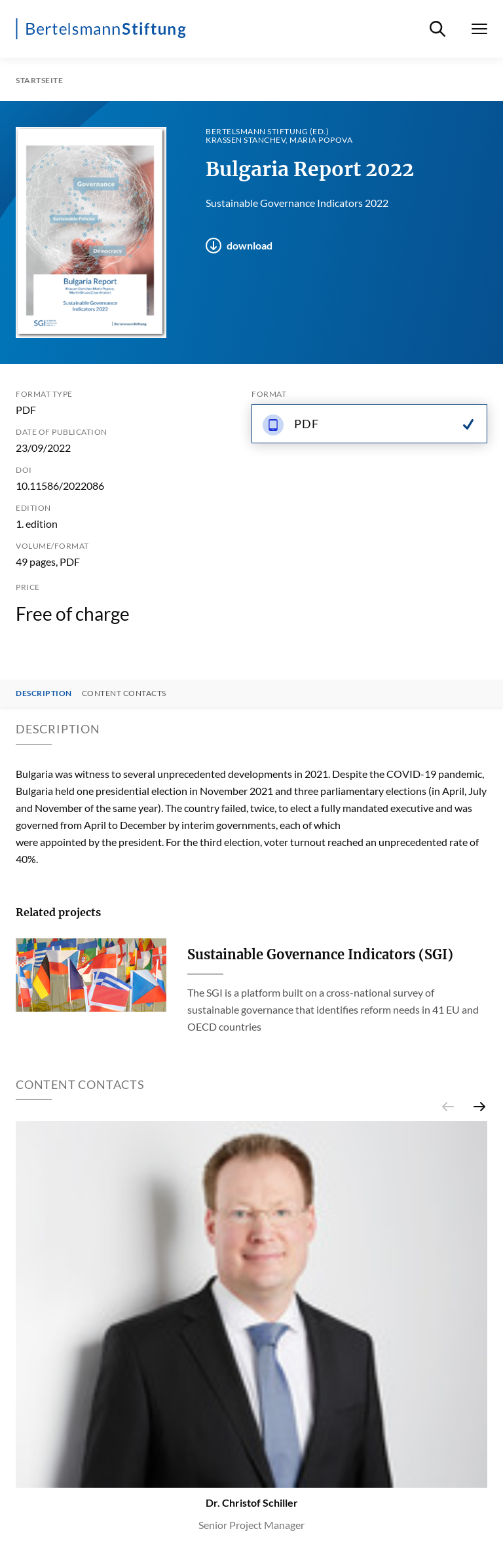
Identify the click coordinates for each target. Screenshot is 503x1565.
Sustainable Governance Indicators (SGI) (320, 954)
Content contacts (124, 693)
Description (44, 693)
